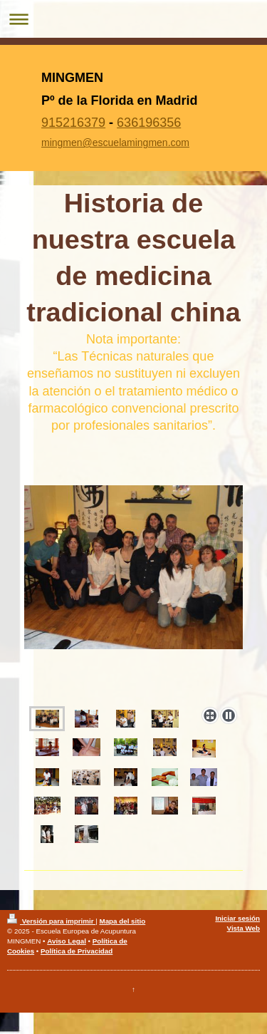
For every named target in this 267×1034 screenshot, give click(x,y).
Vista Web (243, 928)
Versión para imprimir (51, 921)
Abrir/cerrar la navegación (133, 19)
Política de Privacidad (76, 951)
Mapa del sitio (122, 921)
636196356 (149, 122)
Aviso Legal (66, 941)
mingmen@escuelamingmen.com (115, 142)
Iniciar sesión (237, 918)
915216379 (73, 122)
